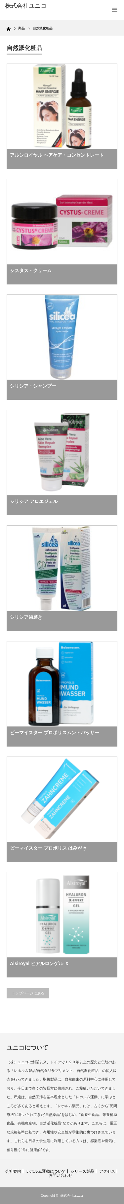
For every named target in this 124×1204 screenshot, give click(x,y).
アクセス (107, 1171)
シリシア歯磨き (26, 617)
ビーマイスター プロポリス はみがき (48, 848)
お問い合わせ (60, 1175)
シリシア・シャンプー (33, 386)
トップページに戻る (28, 993)
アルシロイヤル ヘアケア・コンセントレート (57, 155)
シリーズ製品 (82, 1171)
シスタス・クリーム (31, 270)
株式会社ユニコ (71, 1195)
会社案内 (13, 1171)
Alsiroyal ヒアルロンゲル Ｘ (39, 963)
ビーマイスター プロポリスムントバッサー (54, 732)
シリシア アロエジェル (34, 501)
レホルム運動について (46, 1171)
